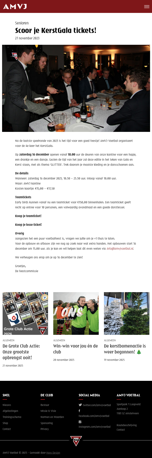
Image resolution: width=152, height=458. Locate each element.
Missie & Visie (48, 411)
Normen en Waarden (52, 417)
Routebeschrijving (127, 425)
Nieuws (7, 405)
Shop (5, 423)
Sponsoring (47, 423)
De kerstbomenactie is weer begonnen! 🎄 (125, 349)
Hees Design (53, 453)
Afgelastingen (10, 411)
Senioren (22, 23)
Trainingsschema (12, 417)
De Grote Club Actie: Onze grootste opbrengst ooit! (21, 352)
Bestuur (45, 405)
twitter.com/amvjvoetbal (95, 405)
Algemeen (8, 340)
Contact (7, 429)
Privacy (45, 429)
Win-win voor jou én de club (75, 349)
